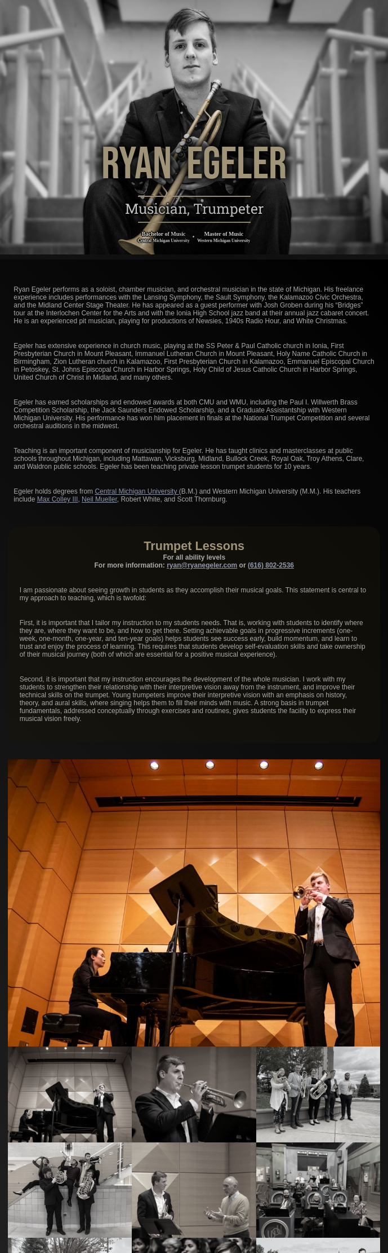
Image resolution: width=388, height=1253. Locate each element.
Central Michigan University (137, 491)
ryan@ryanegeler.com (202, 565)
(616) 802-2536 (271, 565)
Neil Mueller (99, 499)
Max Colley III (57, 499)
